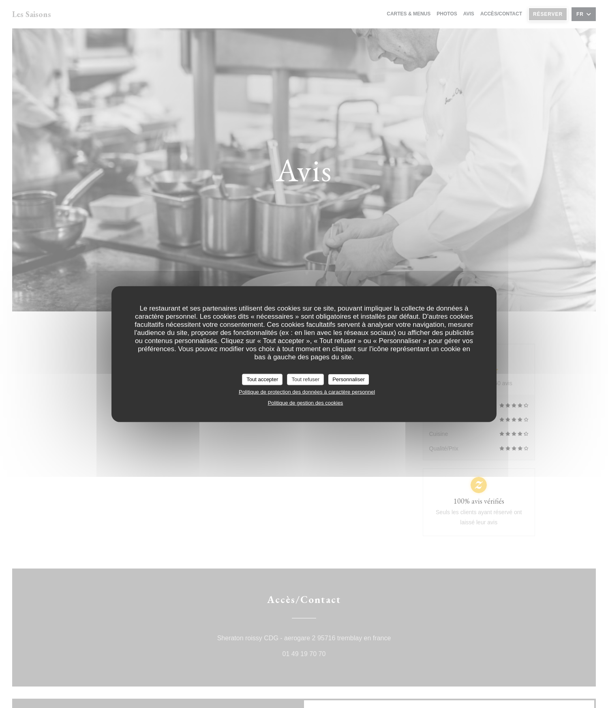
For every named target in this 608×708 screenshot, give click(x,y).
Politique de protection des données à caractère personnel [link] (307, 391)
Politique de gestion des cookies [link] (305, 402)
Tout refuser (305, 379)
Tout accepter (262, 379)
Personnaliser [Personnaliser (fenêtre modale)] (348, 379)
